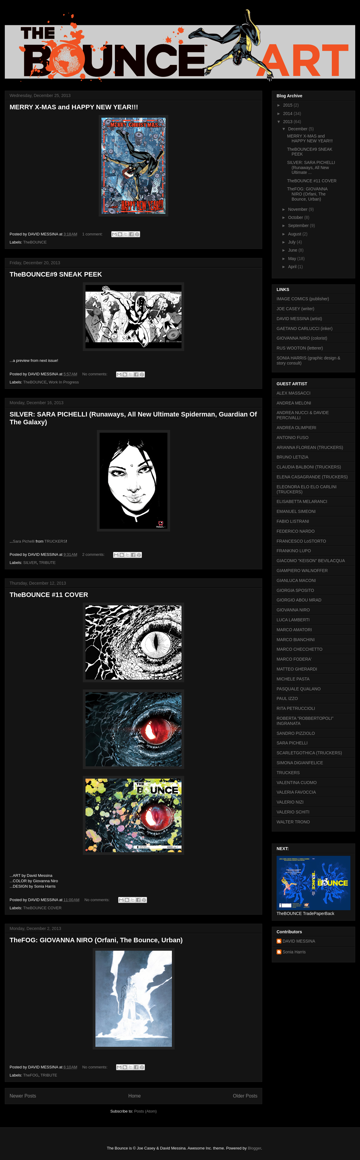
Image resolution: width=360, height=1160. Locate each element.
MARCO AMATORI (294, 629)
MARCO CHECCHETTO (299, 649)
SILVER (30, 562)
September (299, 225)
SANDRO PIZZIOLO (296, 733)
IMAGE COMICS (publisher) (303, 298)
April (293, 266)
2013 (288, 121)
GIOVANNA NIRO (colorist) (302, 338)
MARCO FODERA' (294, 659)
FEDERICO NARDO (296, 531)
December (298, 128)
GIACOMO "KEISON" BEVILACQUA (311, 560)
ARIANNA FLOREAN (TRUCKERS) (310, 447)
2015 (288, 105)
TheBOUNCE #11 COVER (49, 594)
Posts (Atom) (145, 1111)
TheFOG (30, 1075)
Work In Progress (64, 382)
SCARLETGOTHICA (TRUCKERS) (309, 752)
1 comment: (93, 234)
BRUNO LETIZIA (292, 457)
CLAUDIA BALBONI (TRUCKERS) (309, 467)
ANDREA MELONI (294, 403)
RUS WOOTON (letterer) (300, 348)
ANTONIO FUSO (292, 437)
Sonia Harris (294, 952)
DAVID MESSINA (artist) (299, 318)
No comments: (95, 374)
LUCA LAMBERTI (293, 619)
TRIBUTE (47, 562)
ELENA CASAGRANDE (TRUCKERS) (312, 476)
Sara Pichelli (23, 541)
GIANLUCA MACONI (296, 580)
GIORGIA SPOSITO (295, 590)
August (295, 234)
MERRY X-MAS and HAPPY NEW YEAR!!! (74, 107)
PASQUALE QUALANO (299, 688)
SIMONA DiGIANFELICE (300, 762)
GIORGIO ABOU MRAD (299, 600)
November (298, 209)
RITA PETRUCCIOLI (296, 708)
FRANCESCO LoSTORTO (301, 541)
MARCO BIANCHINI (296, 639)
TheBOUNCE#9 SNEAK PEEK (56, 274)
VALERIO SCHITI (293, 812)
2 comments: (94, 554)
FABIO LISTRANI (293, 521)
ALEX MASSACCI (293, 393)
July (292, 242)
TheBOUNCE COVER (42, 908)
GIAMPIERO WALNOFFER (302, 570)
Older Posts (245, 1095)
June (293, 250)
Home (134, 1095)
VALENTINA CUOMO (297, 782)
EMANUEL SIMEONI (296, 511)
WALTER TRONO (293, 821)
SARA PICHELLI (292, 743)
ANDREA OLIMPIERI (296, 427)
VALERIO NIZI (290, 802)
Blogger (254, 1148)
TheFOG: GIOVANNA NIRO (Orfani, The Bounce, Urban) (96, 940)
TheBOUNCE (34, 242)
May (292, 258)
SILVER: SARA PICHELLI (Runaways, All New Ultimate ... (311, 167)
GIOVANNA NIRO (293, 609)
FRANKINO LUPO (294, 550)
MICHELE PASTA (293, 679)
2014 (288, 113)
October (296, 217)
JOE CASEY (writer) (295, 308)
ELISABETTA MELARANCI (302, 501)
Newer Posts (23, 1095)
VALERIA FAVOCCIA (296, 792)
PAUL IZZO (287, 698)
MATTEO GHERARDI (297, 669)
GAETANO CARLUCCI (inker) (304, 328)
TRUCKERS (55, 541)
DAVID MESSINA (299, 941)
